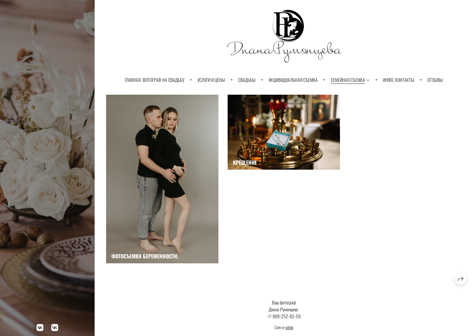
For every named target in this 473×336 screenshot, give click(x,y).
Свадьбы (247, 79)
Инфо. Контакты (398, 79)
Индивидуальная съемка (293, 79)
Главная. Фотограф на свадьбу (154, 79)
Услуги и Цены (211, 79)
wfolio (289, 327)
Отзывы (435, 79)
